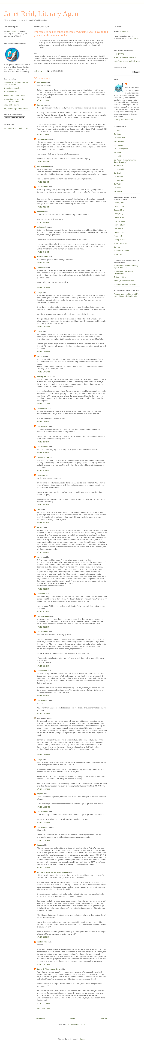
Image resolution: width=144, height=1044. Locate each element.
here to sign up (14, 31)
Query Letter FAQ (10, 92)
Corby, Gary (118, 214)
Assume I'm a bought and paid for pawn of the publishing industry (126, 295)
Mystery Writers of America (124, 281)
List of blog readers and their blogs (127, 61)
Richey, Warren (119, 240)
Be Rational (118, 166)
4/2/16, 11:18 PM (43, 789)
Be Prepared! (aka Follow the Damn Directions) (125, 161)
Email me (135, 38)
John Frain (41, 475)
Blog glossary (119, 54)
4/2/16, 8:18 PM (43, 627)
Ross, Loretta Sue (120, 243)
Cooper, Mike (119, 210)
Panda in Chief (42, 257)
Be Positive (118, 156)
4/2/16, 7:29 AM (43, 134)
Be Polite (117, 152)
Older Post (104, 1018)
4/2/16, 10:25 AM (43, 327)
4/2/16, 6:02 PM (43, 523)
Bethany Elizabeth (44, 376)
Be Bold (117, 130)
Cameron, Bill (119, 206)
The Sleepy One (43, 457)
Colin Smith (41, 268)
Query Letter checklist (12, 88)
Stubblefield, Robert (121, 251)
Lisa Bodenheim (43, 139)
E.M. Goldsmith (43, 166)
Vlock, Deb (118, 254)
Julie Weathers (42, 187)
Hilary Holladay (119, 225)
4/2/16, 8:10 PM (43, 611)
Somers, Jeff (118, 247)
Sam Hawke (41, 82)
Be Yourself (118, 191)
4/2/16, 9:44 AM (43, 222)
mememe (40, 356)
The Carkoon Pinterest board (125, 57)
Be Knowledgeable (121, 149)
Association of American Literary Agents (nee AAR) (126, 267)
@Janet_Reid (125, 31)
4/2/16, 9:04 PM (43, 666)
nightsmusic (41, 227)
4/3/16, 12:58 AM (43, 822)
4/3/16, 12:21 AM (43, 807)
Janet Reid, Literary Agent (42, 14)
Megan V (40, 527)
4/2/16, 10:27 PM (43, 713)
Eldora (39, 845)
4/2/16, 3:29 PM (43, 470)
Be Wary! (117, 188)
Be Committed (119, 138)
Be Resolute (118, 177)
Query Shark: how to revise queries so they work (14, 100)
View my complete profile (123, 120)
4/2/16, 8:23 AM (43, 182)
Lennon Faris (42, 408)
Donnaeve (41, 105)
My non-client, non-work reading (16, 128)
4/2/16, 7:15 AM (43, 100)
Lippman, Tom (119, 232)
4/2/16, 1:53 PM (43, 422)
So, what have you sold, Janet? (16, 109)
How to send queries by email (15, 96)
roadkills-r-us (42, 942)
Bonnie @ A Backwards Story (48, 969)
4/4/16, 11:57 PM (43, 1003)
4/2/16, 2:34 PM (43, 442)
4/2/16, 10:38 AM (43, 352)
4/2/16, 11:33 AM (43, 404)
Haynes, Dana (119, 221)
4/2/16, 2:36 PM (43, 453)
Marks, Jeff (118, 236)
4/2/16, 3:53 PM (43, 505)
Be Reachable (119, 169)
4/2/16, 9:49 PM (43, 696)
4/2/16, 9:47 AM (43, 252)
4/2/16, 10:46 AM (43, 372)
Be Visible (117, 184)
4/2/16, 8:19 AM (43, 162)
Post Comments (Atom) (77, 1024)
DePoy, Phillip (119, 217)
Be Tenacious (119, 180)
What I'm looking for (11, 105)
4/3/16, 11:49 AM (43, 868)
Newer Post (40, 1018)
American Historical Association (125, 284)
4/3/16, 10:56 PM (43, 964)
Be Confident (119, 141)
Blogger (82, 1039)
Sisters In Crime (120, 277)
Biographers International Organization (123, 272)
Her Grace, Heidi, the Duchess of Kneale (53, 872)
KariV (39, 510)
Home (72, 1018)
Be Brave (117, 134)
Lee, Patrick (118, 228)
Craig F (39, 292)
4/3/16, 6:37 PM (43, 937)
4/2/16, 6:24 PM (43, 552)
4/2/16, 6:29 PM (43, 589)
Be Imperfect (118, 145)
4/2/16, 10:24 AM (43, 288)
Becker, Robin (119, 203)
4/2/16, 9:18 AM (43, 207)
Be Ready (117, 173)
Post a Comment (43, 1008)
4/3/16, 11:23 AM (43, 840)
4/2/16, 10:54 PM (43, 755)
